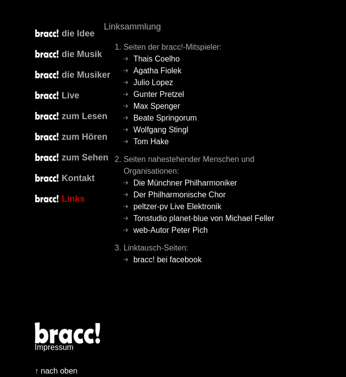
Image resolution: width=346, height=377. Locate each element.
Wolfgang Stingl (161, 130)
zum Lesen (84, 116)
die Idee (78, 33)
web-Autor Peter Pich (170, 230)
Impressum (53, 347)
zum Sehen (85, 157)
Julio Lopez (153, 82)
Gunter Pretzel (158, 94)
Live (70, 95)
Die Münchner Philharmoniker (185, 183)
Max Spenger (156, 106)
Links (73, 199)
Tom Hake (151, 141)
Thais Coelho (156, 59)
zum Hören (84, 137)
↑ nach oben (55, 371)
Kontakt (78, 178)
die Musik (82, 54)
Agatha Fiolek (157, 70)
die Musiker (86, 75)
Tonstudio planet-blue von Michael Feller (203, 218)
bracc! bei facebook (167, 259)
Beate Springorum (165, 118)
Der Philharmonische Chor (179, 194)
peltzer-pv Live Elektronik (177, 206)
